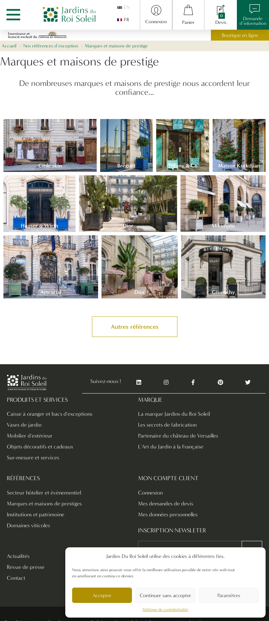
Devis (220, 22)
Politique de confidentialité (165, 609)
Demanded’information (253, 21)
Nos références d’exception (50, 46)
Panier (188, 22)
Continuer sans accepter (165, 595)
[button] (134, 326)
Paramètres (228, 595)
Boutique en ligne (240, 35)
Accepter (102, 595)
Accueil (9, 46)
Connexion (156, 22)
